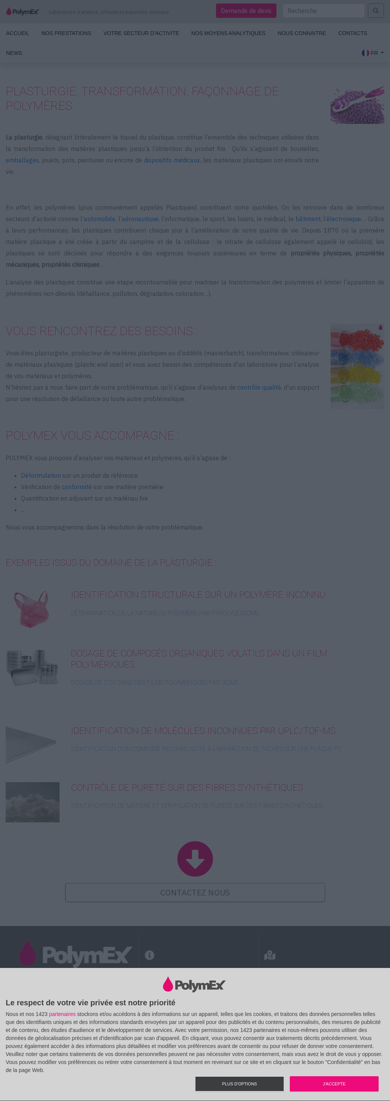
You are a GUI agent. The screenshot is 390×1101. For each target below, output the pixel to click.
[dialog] (195, 1034)
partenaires (62, 1014)
